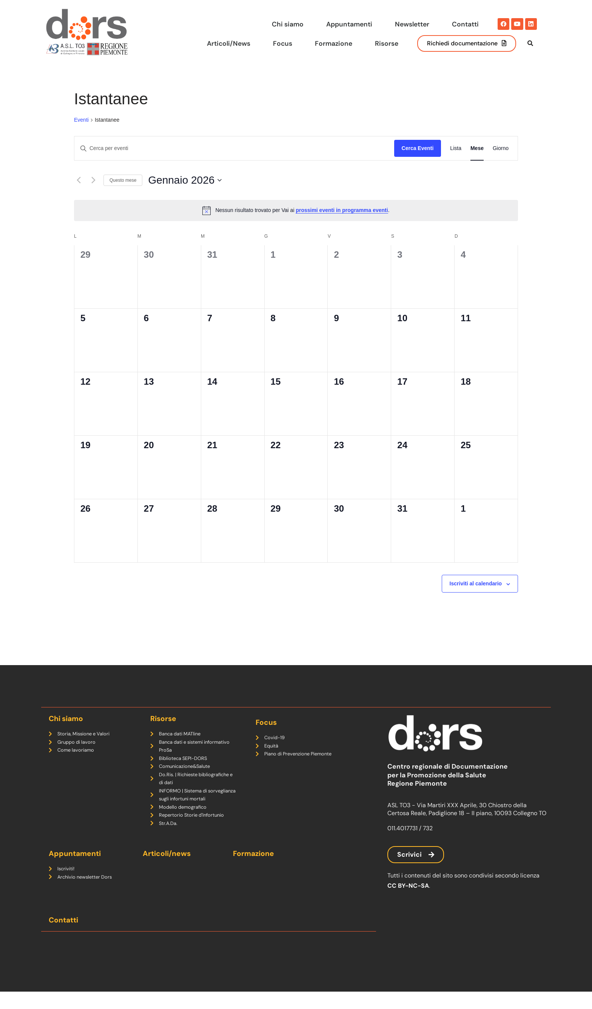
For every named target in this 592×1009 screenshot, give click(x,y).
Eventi (81, 135)
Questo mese (122, 195)
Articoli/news (167, 870)
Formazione (333, 43)
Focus (282, 43)
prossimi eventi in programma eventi (342, 226)
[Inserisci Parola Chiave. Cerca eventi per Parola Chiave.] (234, 164)
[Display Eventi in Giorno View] (501, 164)
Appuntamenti (349, 24)
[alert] (296, 225)
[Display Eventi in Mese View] (477, 164)
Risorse (386, 43)
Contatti (465, 24)
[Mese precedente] (78, 195)
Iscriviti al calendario (476, 599)
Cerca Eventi (418, 164)
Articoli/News (228, 43)
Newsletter (412, 24)
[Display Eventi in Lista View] (455, 164)
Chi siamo (288, 24)
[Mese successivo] (93, 195)
